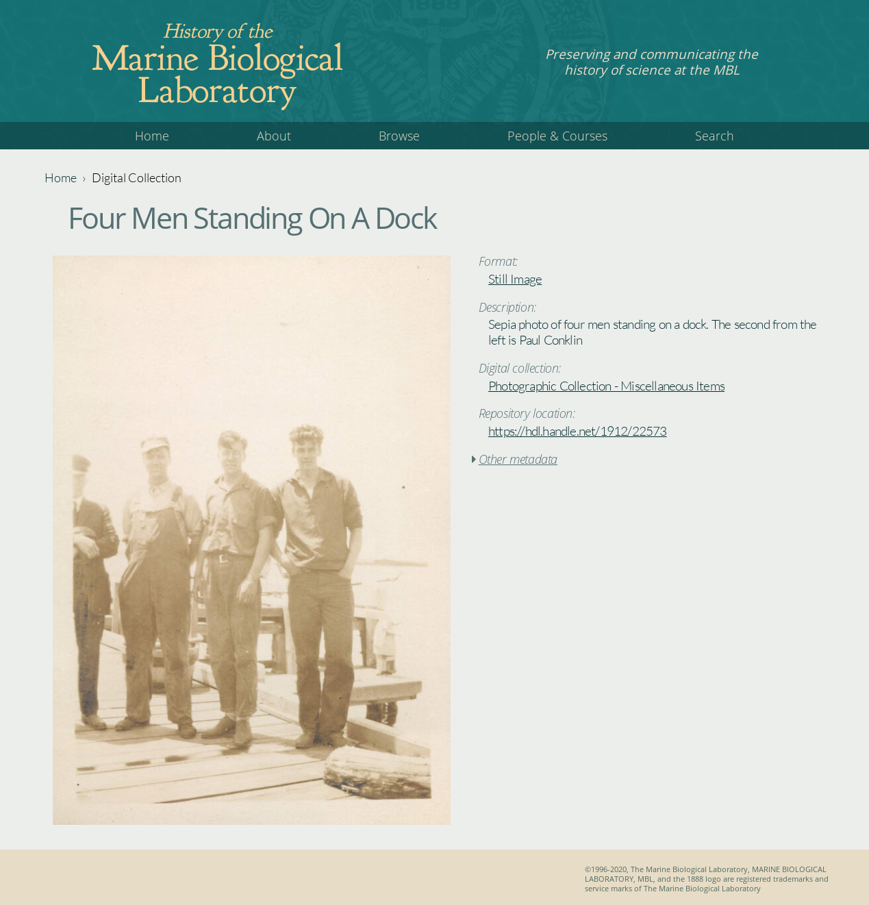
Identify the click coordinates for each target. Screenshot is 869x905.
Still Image (515, 279)
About (274, 135)
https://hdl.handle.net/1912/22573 (577, 431)
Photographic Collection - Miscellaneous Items (606, 385)
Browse (399, 135)
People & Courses (557, 135)
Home (152, 135)
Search (714, 135)
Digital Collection (136, 177)
